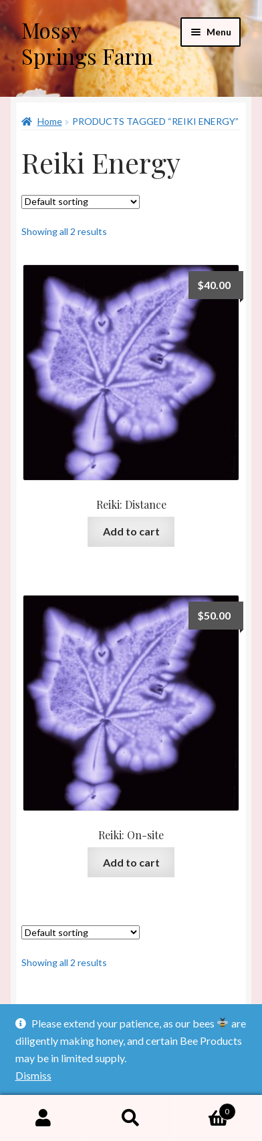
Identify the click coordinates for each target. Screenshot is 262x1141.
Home (49, 121)
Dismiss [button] (33, 1075)
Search (131, 1118)
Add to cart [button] (131, 531)
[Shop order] (80, 202)
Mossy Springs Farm (87, 42)
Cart (204, 1109)
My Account (44, 1118)
